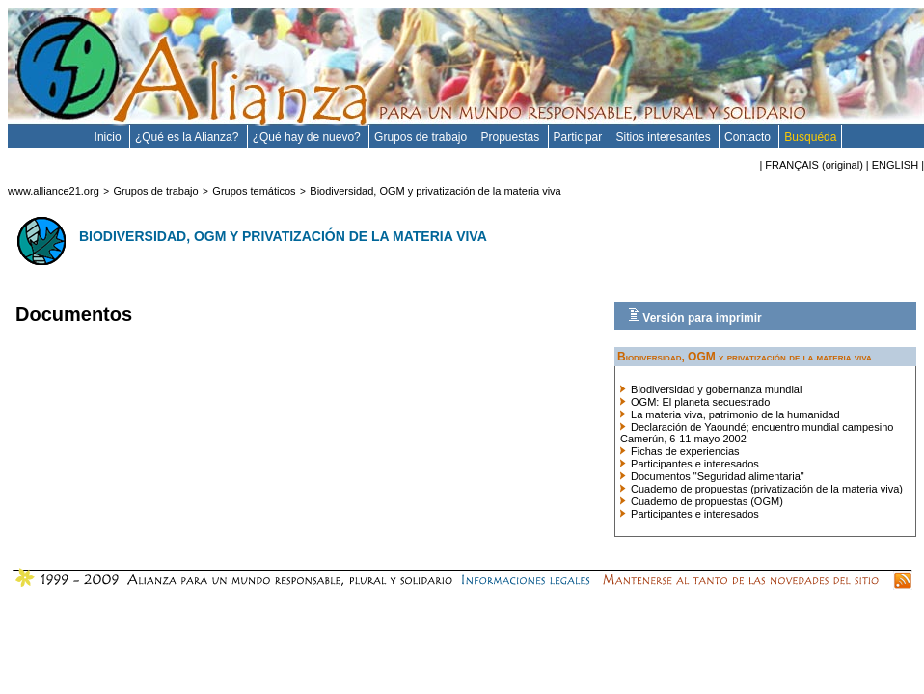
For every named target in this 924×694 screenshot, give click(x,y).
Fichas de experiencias (680, 451)
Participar (580, 137)
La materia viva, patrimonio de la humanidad (730, 414)
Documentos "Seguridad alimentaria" (712, 476)
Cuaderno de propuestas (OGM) (701, 501)
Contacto (749, 137)
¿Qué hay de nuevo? (308, 137)
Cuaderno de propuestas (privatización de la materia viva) (761, 488)
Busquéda (810, 137)
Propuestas (512, 137)
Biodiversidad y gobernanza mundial (711, 389)
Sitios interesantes (665, 137)
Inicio (109, 137)
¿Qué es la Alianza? (188, 137)
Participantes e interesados (689, 463)
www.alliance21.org (53, 191)
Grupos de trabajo (422, 137)
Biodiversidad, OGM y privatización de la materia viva (435, 191)
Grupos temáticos (253, 191)
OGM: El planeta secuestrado (695, 402)
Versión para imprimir (695, 316)
